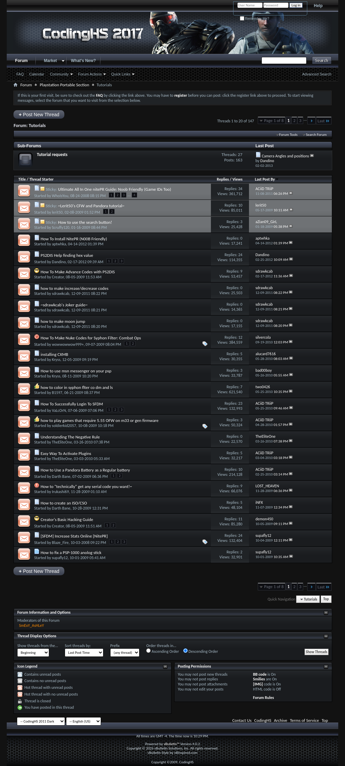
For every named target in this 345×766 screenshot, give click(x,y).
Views (237, 179)
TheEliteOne (62, 442)
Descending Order (200, 651)
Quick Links (120, 74)
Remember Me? (254, 19)
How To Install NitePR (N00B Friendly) (73, 238)
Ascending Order (162, 651)
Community (59, 74)
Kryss (56, 359)
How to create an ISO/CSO (63, 502)
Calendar (36, 74)
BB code (259, 674)
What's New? (83, 60)
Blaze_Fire (60, 542)
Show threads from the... (37, 645)
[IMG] (258, 684)
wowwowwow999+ (68, 344)
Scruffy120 (60, 227)
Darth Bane (61, 476)
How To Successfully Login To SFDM (71, 403)
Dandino (59, 261)
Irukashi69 (60, 491)
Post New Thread (39, 114)
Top (326, 599)
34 (240, 188)
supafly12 (60, 557)
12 (240, 337)
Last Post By (267, 179)
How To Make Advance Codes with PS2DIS (77, 271)
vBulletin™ (172, 744)
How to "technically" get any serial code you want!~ (86, 486)
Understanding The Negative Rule (70, 436)
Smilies (259, 679)
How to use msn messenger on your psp (75, 370)
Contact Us (241, 720)
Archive (280, 720)
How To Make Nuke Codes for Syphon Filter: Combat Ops (90, 337)
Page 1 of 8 (274, 120)
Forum (21, 60)
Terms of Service (304, 720)
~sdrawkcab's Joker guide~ (63, 304)
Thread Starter (41, 179)
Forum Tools (288, 134)
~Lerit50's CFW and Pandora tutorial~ (91, 205)
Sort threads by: (78, 645)
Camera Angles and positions (285, 156)
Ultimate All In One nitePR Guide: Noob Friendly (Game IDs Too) (114, 189)
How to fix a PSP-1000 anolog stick (70, 552)
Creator (58, 277)
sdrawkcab (60, 293)
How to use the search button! (85, 222)
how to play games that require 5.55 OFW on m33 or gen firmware (99, 420)
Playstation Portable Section (64, 84)
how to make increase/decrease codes (74, 288)
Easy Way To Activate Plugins (65, 453)
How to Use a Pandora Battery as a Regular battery (85, 469)
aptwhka (59, 244)
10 (240, 205)
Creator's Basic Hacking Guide (66, 519)
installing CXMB (54, 354)
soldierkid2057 (64, 425)
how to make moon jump (62, 321)
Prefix (115, 645)
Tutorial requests (52, 154)
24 (240, 254)
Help (318, 5)
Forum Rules (263, 697)
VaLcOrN (59, 410)
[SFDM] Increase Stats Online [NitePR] (73, 536)
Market (50, 60)
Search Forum (316, 134)
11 (240, 519)
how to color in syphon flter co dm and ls (76, 387)
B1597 (57, 392)
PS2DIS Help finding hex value (66, 255)
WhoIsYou (60, 195)
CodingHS (263, 720)
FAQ (20, 74)
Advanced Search (317, 74)
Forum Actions (90, 74)
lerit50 (57, 212)
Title (22, 179)
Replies (223, 179)
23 (240, 403)
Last (324, 120)
